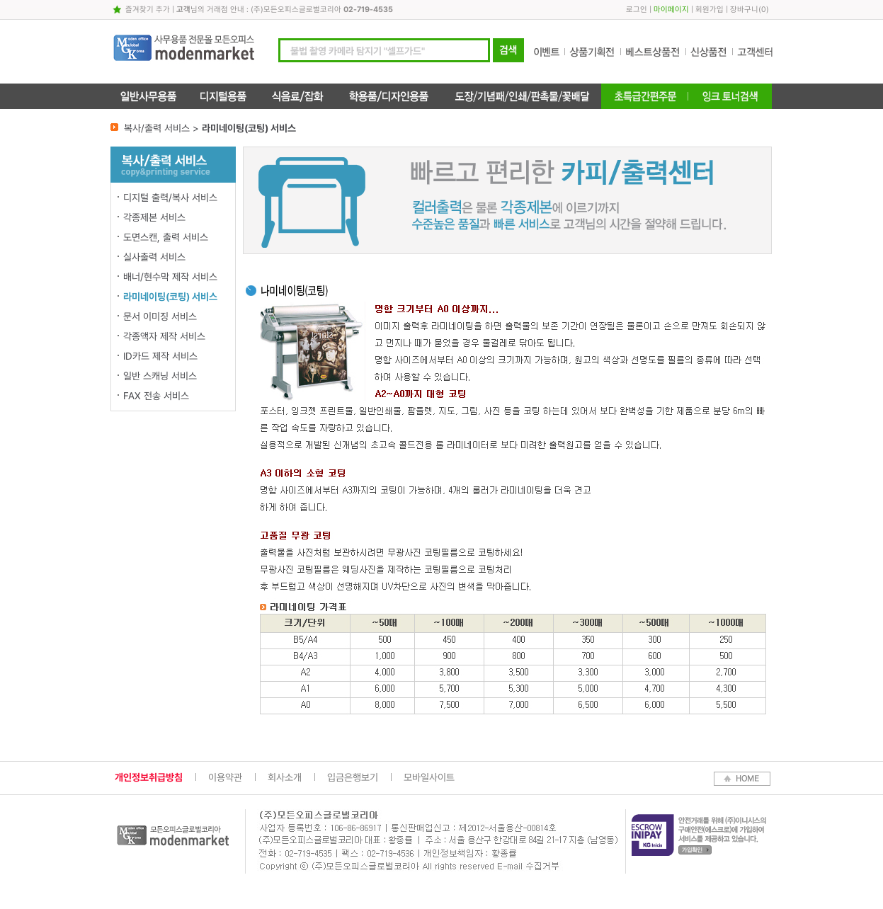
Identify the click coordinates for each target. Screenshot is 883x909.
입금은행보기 (352, 777)
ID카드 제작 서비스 (160, 356)
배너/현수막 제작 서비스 (170, 277)
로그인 (636, 9)
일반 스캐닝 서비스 (160, 376)
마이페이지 (671, 9)
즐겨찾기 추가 (147, 9)
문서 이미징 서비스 (160, 316)
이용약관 (225, 777)
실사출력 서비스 (154, 257)
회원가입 (709, 9)
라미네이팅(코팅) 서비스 (170, 297)
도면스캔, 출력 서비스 (165, 237)
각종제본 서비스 (154, 217)
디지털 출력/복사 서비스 (170, 197)
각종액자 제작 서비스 (164, 336)
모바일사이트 (429, 777)
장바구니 (744, 9)
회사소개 (285, 777)
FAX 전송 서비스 (156, 396)
